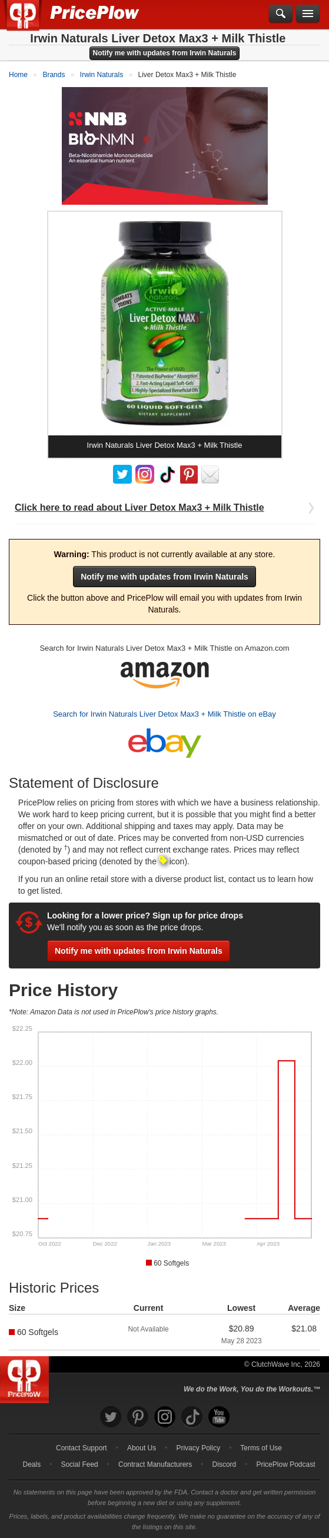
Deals (32, 1464)
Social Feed (79, 1464)
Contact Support (81, 1448)
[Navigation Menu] (307, 14)
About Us (141, 1448)
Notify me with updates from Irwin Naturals (164, 53)
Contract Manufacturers (155, 1464)
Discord (224, 1464)
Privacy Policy (198, 1448)
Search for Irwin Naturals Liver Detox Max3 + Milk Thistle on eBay (164, 714)
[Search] (280, 14)
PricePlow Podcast (285, 1464)
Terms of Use (261, 1448)
